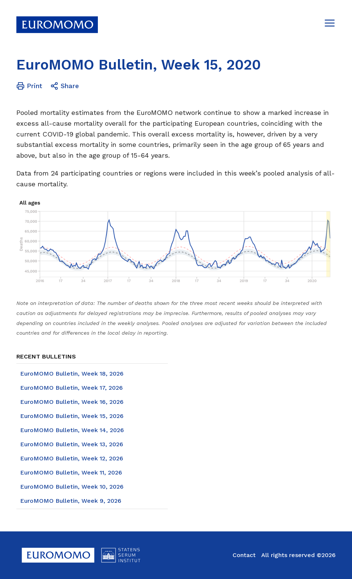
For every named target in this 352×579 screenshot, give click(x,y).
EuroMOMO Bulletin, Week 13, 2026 (71, 444)
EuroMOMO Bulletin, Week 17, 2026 (71, 387)
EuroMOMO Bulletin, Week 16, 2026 (72, 401)
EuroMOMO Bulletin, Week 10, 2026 (72, 486)
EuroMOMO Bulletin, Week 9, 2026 (70, 500)
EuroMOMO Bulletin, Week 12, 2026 (71, 458)
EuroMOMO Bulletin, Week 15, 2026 (72, 415)
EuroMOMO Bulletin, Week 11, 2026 (71, 472)
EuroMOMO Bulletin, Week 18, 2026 (72, 373)
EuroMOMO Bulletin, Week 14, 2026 (72, 430)
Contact (244, 555)
